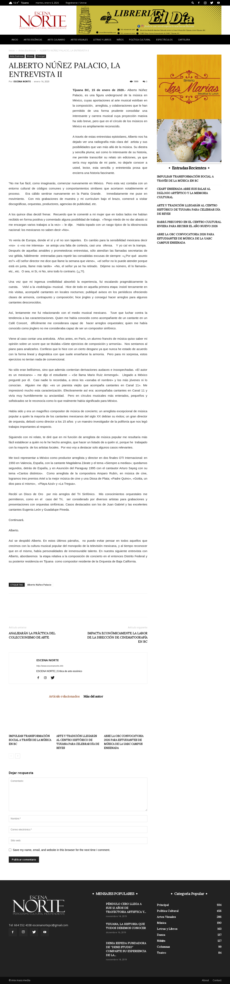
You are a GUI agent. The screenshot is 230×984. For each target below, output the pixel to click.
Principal (41, 56)
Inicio (15, 39)
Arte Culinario (56, 39)
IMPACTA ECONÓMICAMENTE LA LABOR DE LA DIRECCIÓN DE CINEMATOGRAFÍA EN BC (117, 637)
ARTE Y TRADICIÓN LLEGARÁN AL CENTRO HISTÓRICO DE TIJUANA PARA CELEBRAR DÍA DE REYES (188, 210)
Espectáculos (164, 39)
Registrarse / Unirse (76, 2)
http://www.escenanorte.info (49, 666)
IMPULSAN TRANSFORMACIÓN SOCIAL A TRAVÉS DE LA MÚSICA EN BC (30, 740)
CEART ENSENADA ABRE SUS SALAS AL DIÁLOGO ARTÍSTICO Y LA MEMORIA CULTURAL (183, 193)
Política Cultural (140, 39)
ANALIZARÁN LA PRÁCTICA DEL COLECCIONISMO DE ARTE (32, 635)
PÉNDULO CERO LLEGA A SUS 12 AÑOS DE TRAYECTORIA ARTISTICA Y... (126, 908)
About (205, 980)
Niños (120, 39)
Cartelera (184, 39)
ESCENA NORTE (22, 81)
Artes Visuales (79, 39)
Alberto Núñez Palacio (39, 584)
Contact (217, 980)
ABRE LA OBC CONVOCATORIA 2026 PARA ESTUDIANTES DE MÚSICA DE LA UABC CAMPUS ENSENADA (185, 238)
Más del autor (93, 696)
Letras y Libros (102, 39)
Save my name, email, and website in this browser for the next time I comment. (61, 850)
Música (30, 56)
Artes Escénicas (33, 39)
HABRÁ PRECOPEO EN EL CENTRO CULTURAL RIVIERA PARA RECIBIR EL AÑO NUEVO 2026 (189, 224)
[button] (193, 2)
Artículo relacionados (64, 696)
